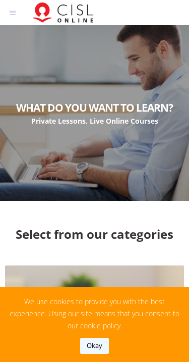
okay (94, 345)
